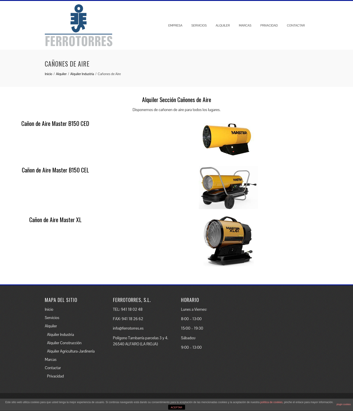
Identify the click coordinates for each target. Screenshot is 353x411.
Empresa (175, 25)
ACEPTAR (176, 407)
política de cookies (271, 402)
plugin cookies (344, 404)
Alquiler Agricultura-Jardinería (71, 351)
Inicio (49, 309)
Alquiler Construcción (64, 342)
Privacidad (269, 25)
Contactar (296, 25)
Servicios (199, 25)
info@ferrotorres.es (128, 328)
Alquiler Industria (60, 334)
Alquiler (223, 25)
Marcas (245, 25)
